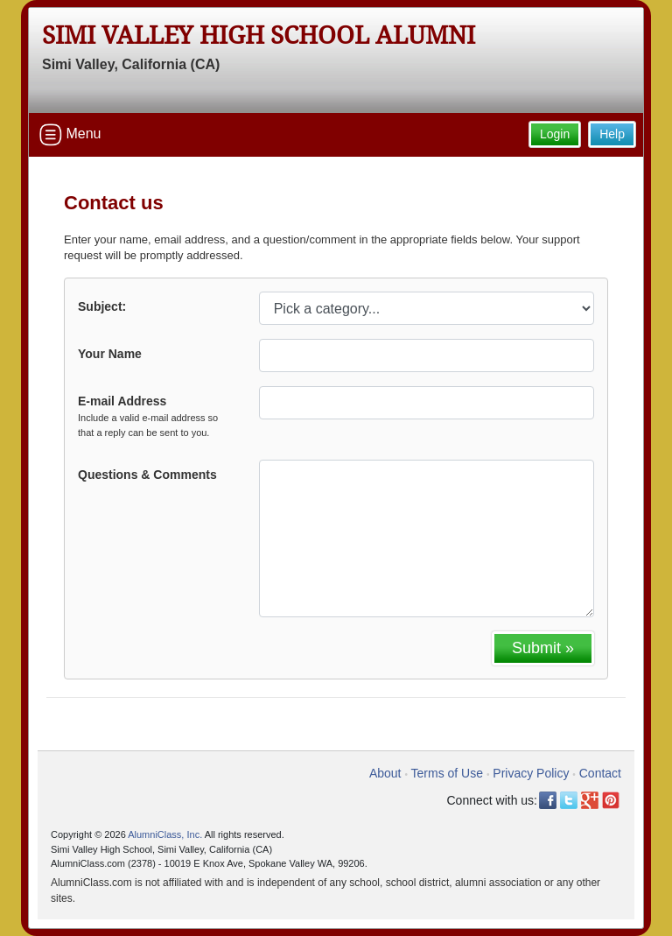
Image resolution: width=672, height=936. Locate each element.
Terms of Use (447, 773)
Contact (600, 773)
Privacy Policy (531, 773)
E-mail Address (155, 417)
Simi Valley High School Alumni (258, 35)
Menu (70, 134)
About (385, 773)
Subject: (102, 306)
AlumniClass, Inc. (165, 834)
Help (612, 134)
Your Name (110, 354)
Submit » (543, 648)
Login (555, 134)
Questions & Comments (147, 475)
